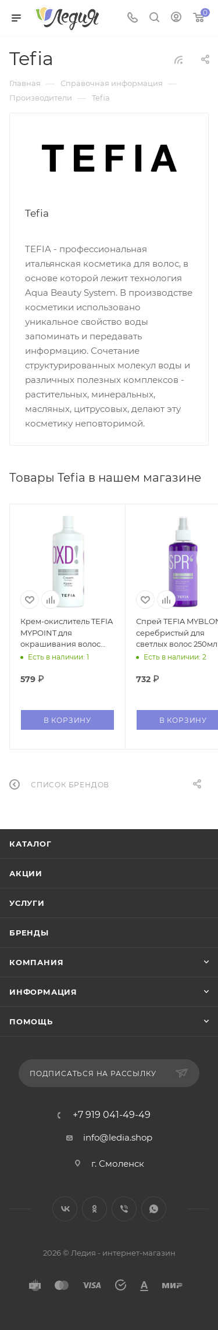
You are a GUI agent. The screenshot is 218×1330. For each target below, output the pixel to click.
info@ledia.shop (117, 1137)
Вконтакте (64, 1208)
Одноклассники (94, 1208)
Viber (124, 1208)
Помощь (31, 1021)
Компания (36, 962)
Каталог (30, 843)
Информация (43, 991)
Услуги (27, 903)
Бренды (29, 932)
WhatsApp (153, 1208)
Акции (25, 873)
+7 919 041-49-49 (112, 1115)
